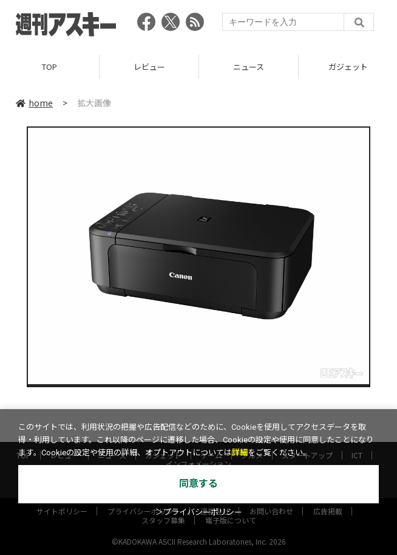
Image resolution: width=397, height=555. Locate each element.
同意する (198, 483)
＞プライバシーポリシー (198, 512)
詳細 (240, 452)
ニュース (248, 66)
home (34, 103)
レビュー (149, 66)
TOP (49, 66)
